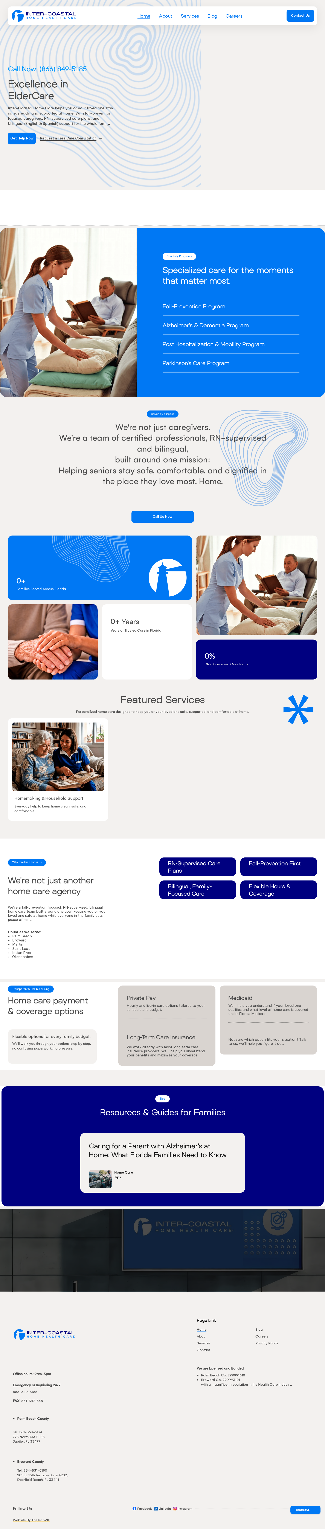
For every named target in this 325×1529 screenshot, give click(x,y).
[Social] (142, 1509)
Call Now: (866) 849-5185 (47, 68)
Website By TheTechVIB (31, 1520)
